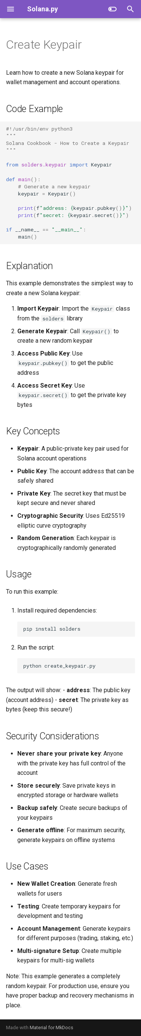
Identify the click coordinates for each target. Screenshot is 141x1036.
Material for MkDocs (51, 1027)
